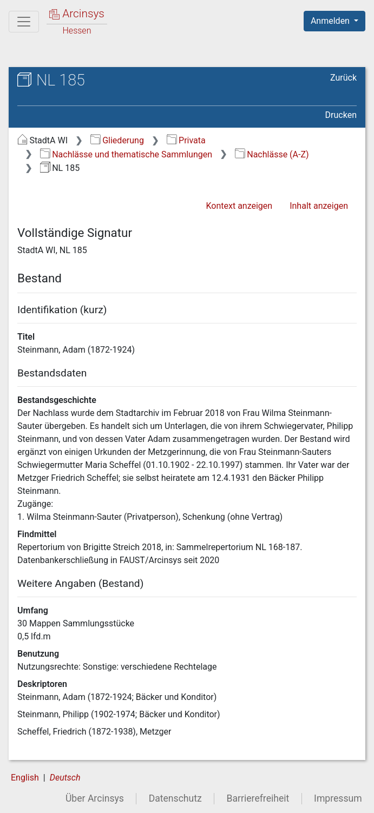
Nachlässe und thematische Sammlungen (126, 154)
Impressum (338, 798)
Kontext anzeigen (239, 206)
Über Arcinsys (94, 798)
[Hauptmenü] (24, 21)
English (25, 777)
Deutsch (65, 777)
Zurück (343, 77)
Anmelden (331, 21)
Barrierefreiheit (258, 798)
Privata (186, 140)
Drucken (341, 115)
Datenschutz (175, 798)
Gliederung (117, 140)
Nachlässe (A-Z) (272, 154)
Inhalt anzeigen (319, 206)
